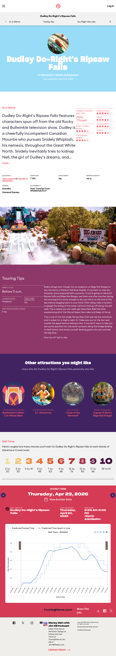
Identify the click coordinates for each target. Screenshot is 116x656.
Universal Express (10, 192)
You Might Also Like (86, 21)
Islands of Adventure (67, 74)
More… (6, 163)
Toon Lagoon (8, 178)
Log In (110, 6)
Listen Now (60, 650)
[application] (58, 565)
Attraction (47, 74)
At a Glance (14, 21)
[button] (110, 21)
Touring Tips (48, 21)
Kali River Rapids (78, 290)
